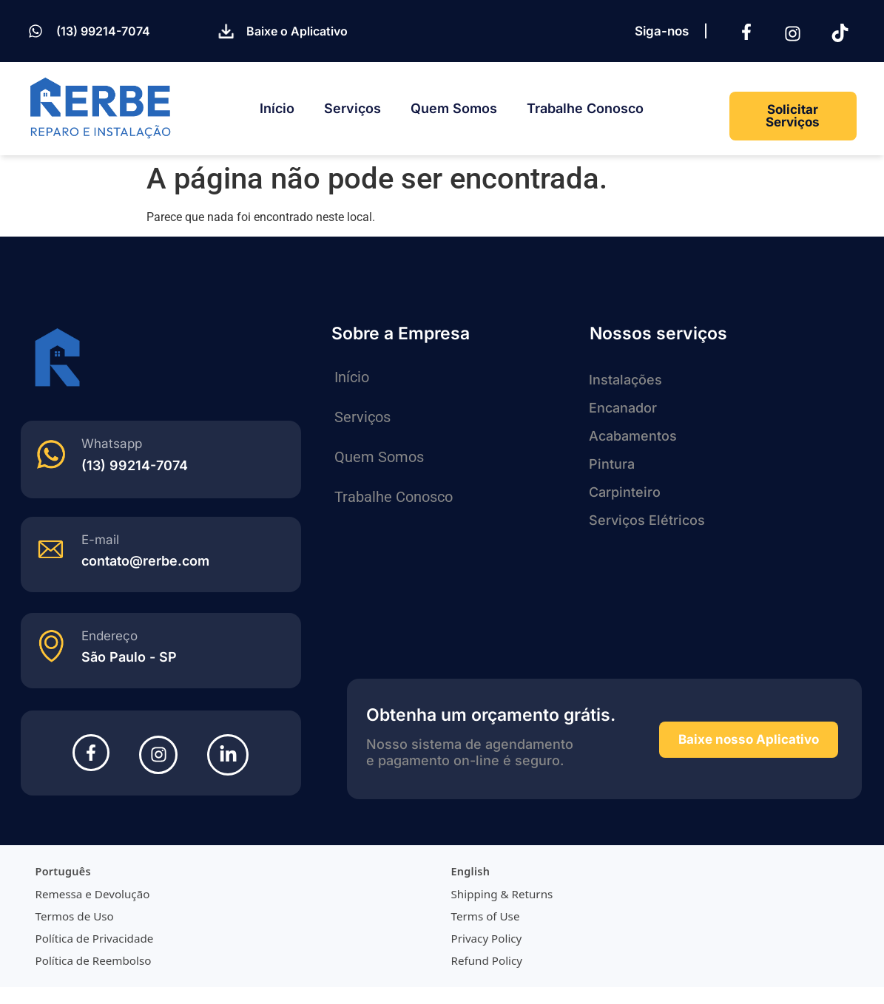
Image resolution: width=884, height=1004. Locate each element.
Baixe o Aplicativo (297, 31)
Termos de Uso (75, 916)
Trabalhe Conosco (585, 108)
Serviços (352, 108)
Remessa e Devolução (93, 893)
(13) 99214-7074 (103, 31)
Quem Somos (454, 108)
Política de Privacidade (95, 938)
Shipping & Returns (502, 893)
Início (277, 108)
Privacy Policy (486, 938)
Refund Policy (487, 960)
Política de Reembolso (94, 960)
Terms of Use (485, 916)
